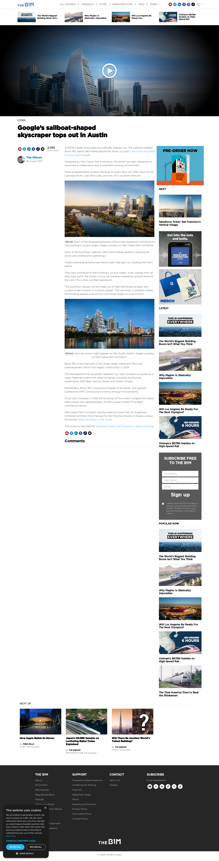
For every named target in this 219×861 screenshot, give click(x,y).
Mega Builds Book (44, 794)
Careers (113, 785)
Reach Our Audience (46, 828)
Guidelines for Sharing (84, 785)
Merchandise (42, 790)
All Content (41, 785)
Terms (75, 799)
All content (68, 4)
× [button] (45, 808)
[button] (26, 840)
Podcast (39, 799)
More (153, 4)
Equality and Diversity (84, 804)
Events (38, 814)
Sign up (180, 495)
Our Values (41, 818)
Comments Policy (81, 814)
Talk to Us (114, 780)
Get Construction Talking (48, 809)
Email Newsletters (156, 780)
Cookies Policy (80, 818)
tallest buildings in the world (95, 419)
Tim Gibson (34, 157)
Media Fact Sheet (81, 794)
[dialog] (26, 831)
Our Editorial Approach (48, 823)
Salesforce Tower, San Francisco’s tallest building (124, 426)
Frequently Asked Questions (87, 780)
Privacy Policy (179, 513)
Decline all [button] (36, 847)
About (38, 780)
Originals (88, 4)
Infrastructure (122, 4)
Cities (103, 4)
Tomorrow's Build (44, 804)
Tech (141, 4)
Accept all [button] (15, 847)
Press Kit (77, 790)
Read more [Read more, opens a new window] (11, 836)
